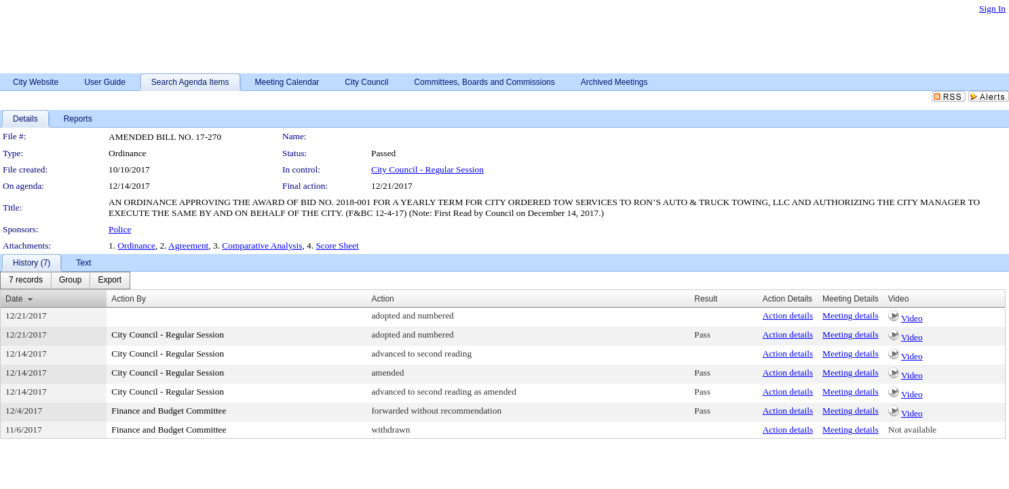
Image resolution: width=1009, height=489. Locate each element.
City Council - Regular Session (427, 169)
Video (912, 318)
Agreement (188, 245)
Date (13, 299)
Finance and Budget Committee (168, 410)
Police (120, 229)
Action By (128, 299)
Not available (912, 429)
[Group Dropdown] (70, 280)
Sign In (992, 8)
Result (705, 299)
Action (382, 299)
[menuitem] (26, 280)
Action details (788, 315)
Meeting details (850, 315)
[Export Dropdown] (110, 280)
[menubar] (65, 280)
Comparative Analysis (262, 245)
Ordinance (136, 245)
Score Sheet (337, 245)
